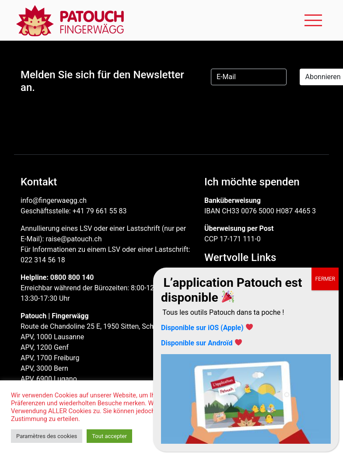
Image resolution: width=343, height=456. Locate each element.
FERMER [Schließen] (325, 279)
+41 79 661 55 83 (100, 211)
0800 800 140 (72, 277)
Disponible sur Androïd (196, 343)
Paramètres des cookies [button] (46, 436)
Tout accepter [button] (109, 436)
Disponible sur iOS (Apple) (202, 328)
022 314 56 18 (43, 260)
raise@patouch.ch (74, 239)
